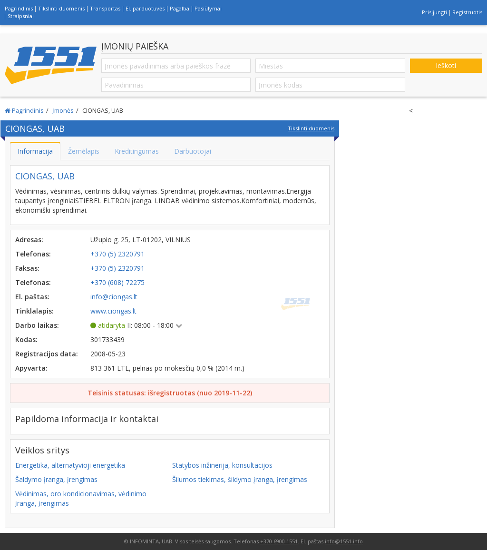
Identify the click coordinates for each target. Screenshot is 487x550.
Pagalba (179, 8)
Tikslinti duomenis (61, 8)
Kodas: (26, 339)
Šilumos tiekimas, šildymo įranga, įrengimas (239, 479)
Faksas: (27, 268)
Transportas (105, 8)
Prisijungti (434, 12)
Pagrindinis (19, 8)
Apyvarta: (31, 368)
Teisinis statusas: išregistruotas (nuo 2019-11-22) (170, 392)
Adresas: (29, 239)
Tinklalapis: (34, 310)
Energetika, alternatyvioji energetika (70, 465)
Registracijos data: (46, 353)
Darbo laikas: (37, 325)
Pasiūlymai (208, 8)
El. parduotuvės (145, 8)
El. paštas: (32, 296)
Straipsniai (21, 16)
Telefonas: (33, 253)
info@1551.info (344, 541)
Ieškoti (446, 65)
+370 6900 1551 (279, 541)
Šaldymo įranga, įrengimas (56, 479)
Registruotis (467, 12)
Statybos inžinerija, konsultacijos (222, 465)
